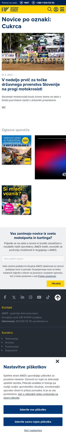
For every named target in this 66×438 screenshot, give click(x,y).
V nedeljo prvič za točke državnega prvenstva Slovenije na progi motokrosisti (31, 84)
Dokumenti (11, 350)
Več (3, 107)
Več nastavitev (33, 430)
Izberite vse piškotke (33, 410)
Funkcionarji (11, 346)
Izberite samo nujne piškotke (33, 422)
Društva (9, 342)
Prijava (56, 283)
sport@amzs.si (40, 321)
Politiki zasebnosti (47, 276)
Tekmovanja (11, 338)
